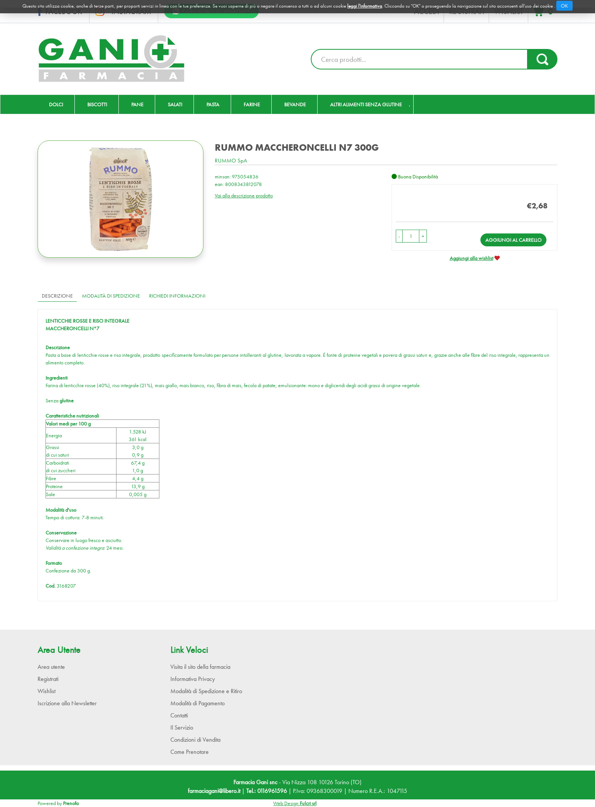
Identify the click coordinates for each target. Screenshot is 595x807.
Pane (137, 104)
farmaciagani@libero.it (214, 791)
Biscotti (97, 104)
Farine (252, 104)
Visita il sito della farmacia (200, 667)
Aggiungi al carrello (513, 239)
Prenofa (71, 803)
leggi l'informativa (364, 6)
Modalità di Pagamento (197, 703)
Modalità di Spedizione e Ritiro (206, 691)
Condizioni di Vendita (195, 740)
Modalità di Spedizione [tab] (111, 295)
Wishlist (46, 691)
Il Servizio (181, 727)
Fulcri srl (308, 803)
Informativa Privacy (192, 679)
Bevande (295, 104)
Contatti (179, 715)
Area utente (51, 667)
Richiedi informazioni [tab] (177, 295)
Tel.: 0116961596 (266, 791)
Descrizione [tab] (57, 295)
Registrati (48, 679)
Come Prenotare (189, 752)
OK (564, 5)
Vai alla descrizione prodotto (244, 195)
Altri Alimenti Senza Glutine (366, 104)
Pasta (212, 104)
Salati (175, 104)
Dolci (56, 104)
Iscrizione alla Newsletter (67, 703)
